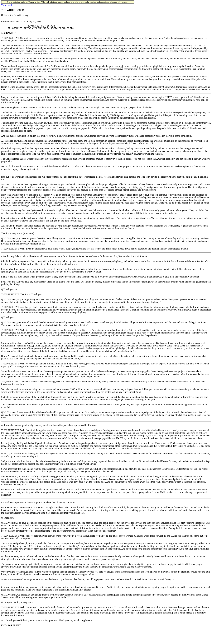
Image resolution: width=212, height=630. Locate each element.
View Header (7, 5)
